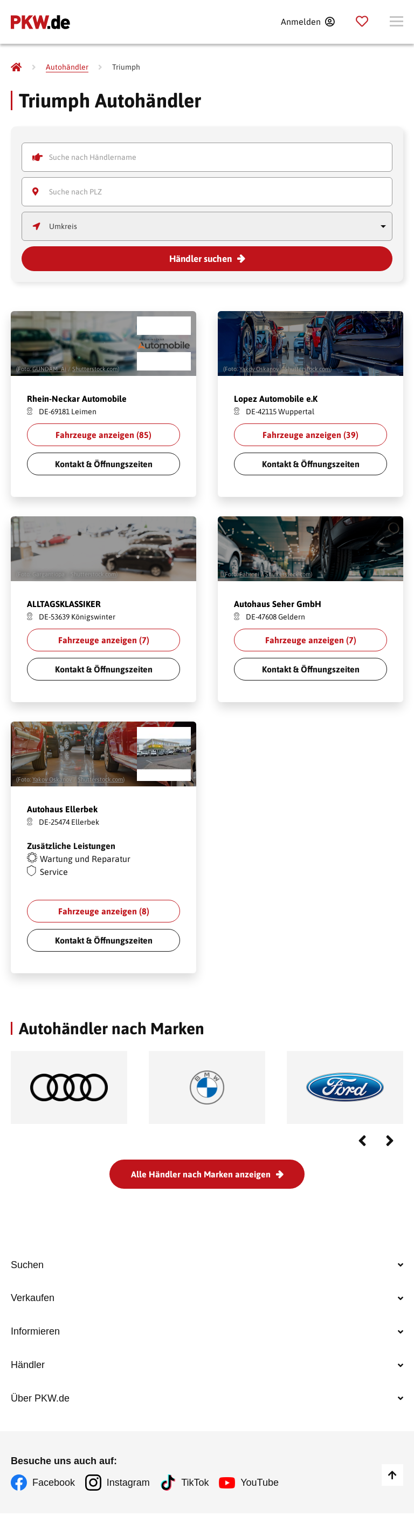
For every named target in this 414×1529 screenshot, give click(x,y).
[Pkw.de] (16, 67)
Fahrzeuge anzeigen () (103, 435)
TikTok (196, 1499)
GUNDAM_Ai (49, 369)
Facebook (53, 1499)
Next (389, 1140)
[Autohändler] (67, 67)
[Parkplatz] (362, 22)
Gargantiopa (48, 574)
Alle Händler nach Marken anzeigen (201, 1174)
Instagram (128, 1499)
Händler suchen (200, 258)
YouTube (262, 1499)
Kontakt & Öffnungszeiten (104, 464)
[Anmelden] (307, 21)
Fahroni (249, 574)
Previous (362, 1140)
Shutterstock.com (95, 369)
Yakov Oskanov (259, 369)
